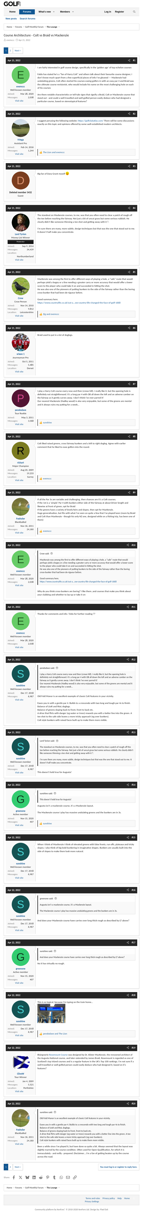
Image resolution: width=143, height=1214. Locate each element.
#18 (133, 995)
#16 (133, 890)
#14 (133, 784)
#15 (133, 837)
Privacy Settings (92, 1201)
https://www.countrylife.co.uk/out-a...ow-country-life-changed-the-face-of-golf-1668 (78, 302)
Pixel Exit (104, 1209)
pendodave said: (47, 668)
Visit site (19, 100)
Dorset (30, 368)
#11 (133, 607)
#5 (134, 272)
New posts (11, 18)
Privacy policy (109, 1198)
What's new (45, 11)
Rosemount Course (58, 1054)
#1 (134, 60)
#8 (134, 436)
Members (65, 11)
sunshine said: (46, 793)
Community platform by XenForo (62, 1209)
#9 (134, 492)
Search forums (27, 18)
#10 (133, 545)
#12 (133, 659)
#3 (134, 166)
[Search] (134, 11)
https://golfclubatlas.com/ (90, 120)
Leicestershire (27, 312)
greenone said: (46, 898)
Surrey (30, 476)
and (54, 152)
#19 (133, 1047)
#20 (133, 1103)
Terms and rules (93, 1198)
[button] (53, 11)
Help (119, 1198)
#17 (133, 942)
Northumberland (25, 256)
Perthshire (28, 1088)
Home (12, 11)
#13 (133, 732)
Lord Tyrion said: (47, 741)
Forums (27, 11)
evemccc (10, 40)
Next (17, 50)
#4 (134, 208)
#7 (134, 384)
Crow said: (44, 553)
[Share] (129, 60)
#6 (134, 328)
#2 (134, 113)
